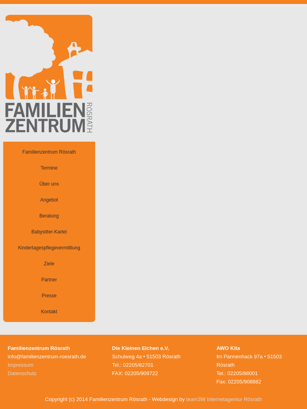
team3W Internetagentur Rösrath (224, 399)
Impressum (20, 365)
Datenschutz (22, 373)
